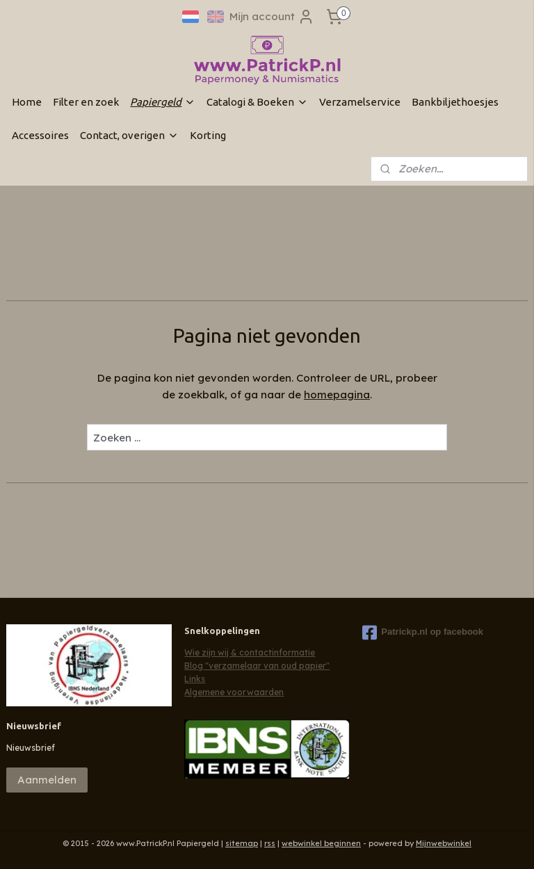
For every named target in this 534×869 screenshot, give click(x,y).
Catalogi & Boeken (257, 102)
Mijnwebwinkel (443, 843)
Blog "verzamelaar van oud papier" (257, 665)
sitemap (241, 843)
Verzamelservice (359, 102)
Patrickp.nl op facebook (422, 632)
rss (269, 843)
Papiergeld (162, 102)
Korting (208, 135)
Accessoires (40, 135)
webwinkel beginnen (321, 843)
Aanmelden (46, 779)
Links (194, 679)
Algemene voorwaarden (234, 692)
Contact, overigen (129, 135)
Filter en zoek (86, 102)
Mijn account (271, 16)
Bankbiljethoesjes (455, 102)
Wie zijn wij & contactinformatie (249, 652)
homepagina (337, 394)
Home (27, 102)
